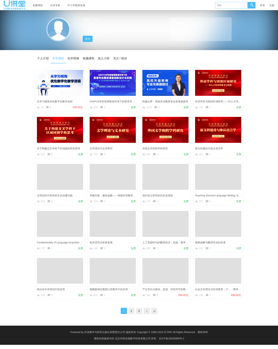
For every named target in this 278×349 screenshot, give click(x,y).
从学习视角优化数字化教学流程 (55, 100)
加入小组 (104, 58)
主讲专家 (55, 5)
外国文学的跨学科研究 (156, 148)
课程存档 (202, 336)
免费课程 (38, 5)
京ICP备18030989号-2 (171, 342)
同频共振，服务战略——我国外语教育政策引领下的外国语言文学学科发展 (133, 196)
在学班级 (73, 58)
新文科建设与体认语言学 (210, 148)
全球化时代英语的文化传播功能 (55, 196)
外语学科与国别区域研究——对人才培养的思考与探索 (226, 100)
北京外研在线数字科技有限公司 (133, 342)
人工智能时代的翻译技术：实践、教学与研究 (168, 243)
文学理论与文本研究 (102, 148)
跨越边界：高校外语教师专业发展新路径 (166, 100)
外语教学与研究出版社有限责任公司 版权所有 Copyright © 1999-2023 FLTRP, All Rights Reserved (139, 336)
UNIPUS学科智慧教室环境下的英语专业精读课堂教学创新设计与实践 (130, 100)
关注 (87, 38)
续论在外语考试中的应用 (52, 291)
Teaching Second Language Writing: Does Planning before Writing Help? (237, 196)
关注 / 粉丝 (121, 58)
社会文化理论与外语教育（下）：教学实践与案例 (224, 291)
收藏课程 (89, 58)
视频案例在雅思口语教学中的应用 (110, 291)
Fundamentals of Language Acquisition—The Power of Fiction (73, 243)
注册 (271, 5)
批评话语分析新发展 (102, 243)
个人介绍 (43, 58)
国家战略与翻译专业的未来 (211, 243)
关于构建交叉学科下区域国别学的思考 (59, 148)
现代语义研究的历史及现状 (158, 196)
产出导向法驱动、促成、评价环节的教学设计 (168, 291)
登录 (262, 5)
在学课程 (58, 58)
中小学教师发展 (76, 5)
